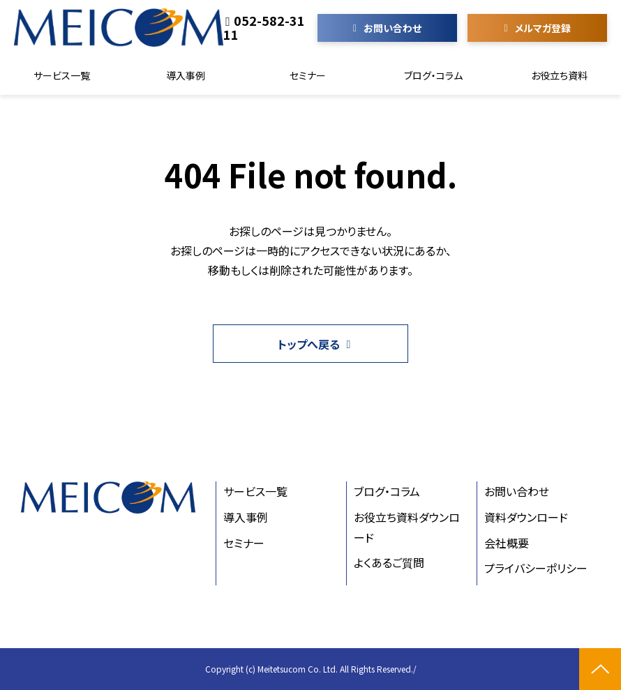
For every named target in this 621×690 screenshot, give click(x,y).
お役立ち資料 (559, 75)
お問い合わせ (392, 28)
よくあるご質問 (389, 562)
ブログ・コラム (433, 75)
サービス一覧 (61, 75)
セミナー (308, 75)
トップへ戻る (309, 344)
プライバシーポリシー (536, 568)
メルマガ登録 (543, 28)
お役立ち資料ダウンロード (407, 527)
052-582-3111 (264, 27)
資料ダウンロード (526, 517)
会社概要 (506, 542)
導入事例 (185, 75)
